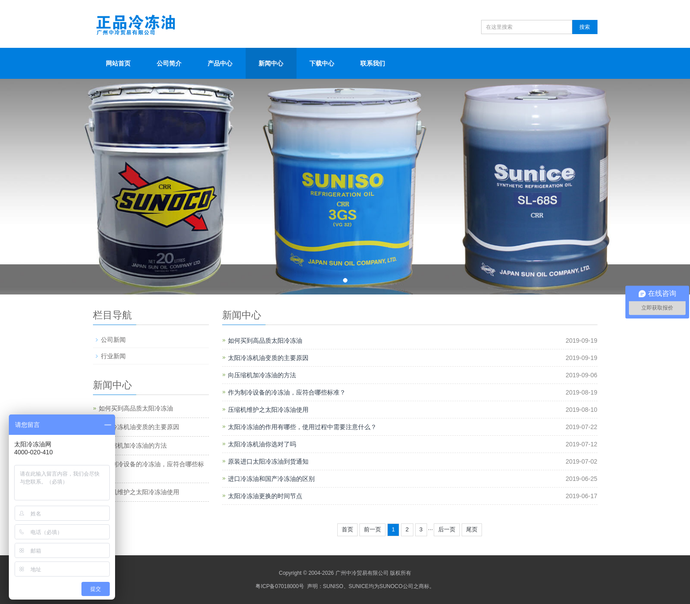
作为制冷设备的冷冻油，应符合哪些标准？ (287, 392)
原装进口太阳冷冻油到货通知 (268, 461)
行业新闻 (113, 356)
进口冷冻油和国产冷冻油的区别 (271, 478)
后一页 (446, 529)
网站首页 (118, 63)
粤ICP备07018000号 (279, 586)
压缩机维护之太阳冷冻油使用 (268, 409)
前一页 (372, 529)
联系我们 (372, 63)
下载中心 (321, 63)
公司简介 (169, 63)
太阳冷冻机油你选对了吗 (262, 444)
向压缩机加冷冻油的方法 (262, 375)
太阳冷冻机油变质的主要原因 (268, 357)
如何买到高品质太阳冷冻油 (265, 340)
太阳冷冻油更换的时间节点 (265, 495)
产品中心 (220, 63)
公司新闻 (113, 339)
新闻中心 (270, 63)
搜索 (584, 27)
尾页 (472, 529)
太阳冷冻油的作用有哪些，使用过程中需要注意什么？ (302, 426)
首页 (347, 529)
